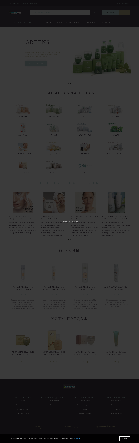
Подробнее (76, 439)
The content (63, 221)
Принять (125, 439)
